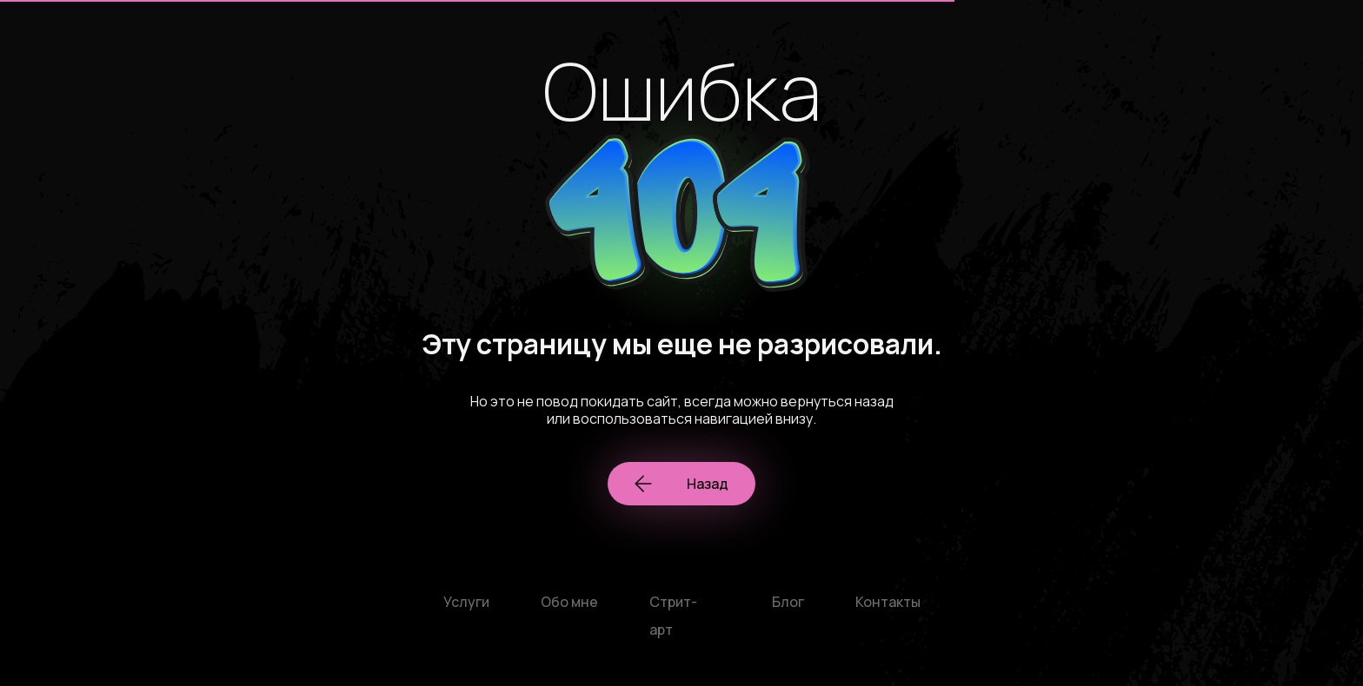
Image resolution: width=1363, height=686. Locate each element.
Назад (681, 483)
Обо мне (569, 601)
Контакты (888, 601)
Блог (788, 601)
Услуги (466, 601)
